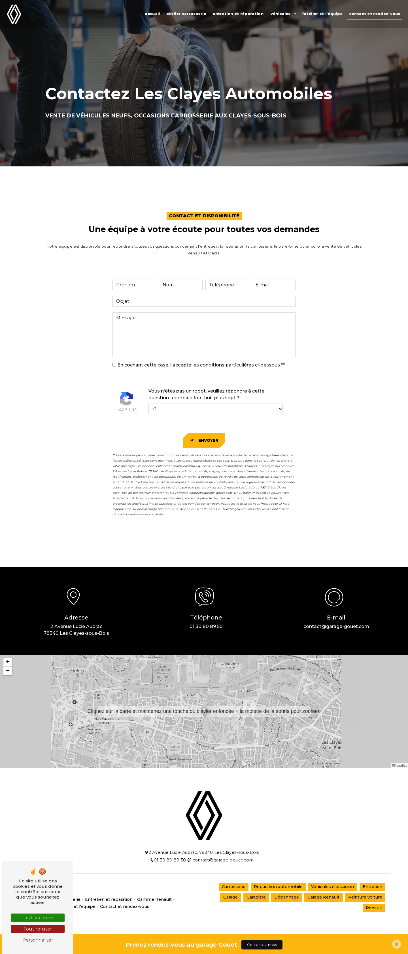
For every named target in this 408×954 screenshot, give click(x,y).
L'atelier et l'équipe (322, 14)
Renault (374, 907)
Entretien (372, 886)
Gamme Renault (154, 899)
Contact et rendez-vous (374, 14)
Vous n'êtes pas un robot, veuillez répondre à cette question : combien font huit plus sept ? (206, 394)
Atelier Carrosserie (186, 14)
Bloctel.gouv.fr (234, 509)
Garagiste (256, 897)
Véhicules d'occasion (332, 886)
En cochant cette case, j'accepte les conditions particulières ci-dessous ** (201, 365)
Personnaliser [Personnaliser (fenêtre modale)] (37, 940)
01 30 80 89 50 (206, 626)
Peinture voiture (365, 897)
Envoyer (208, 440)
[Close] (396, 944)
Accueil (152, 14)
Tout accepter (38, 917)
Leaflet (399, 766)
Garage (230, 897)
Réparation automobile (278, 886)
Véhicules (281, 14)
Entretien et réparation (238, 14)
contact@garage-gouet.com (336, 626)
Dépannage (286, 897)
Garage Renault (323, 897)
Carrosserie (233, 886)
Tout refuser (37, 929)
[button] (204, 711)
